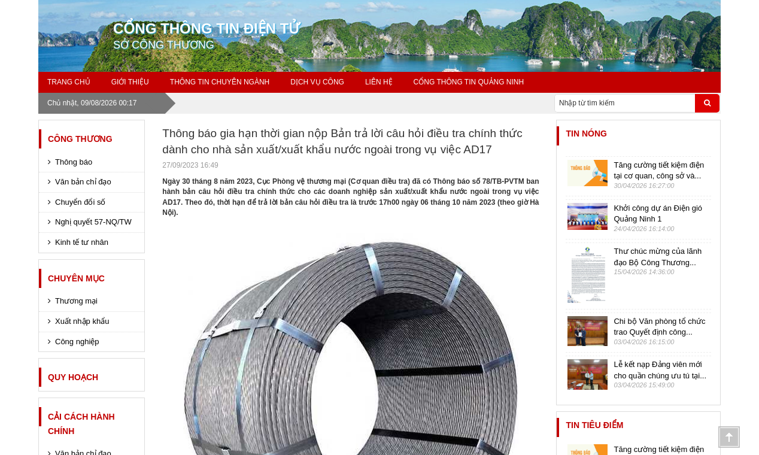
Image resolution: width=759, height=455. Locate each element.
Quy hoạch (73, 377)
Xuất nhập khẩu (82, 321)
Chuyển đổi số (80, 202)
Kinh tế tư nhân (81, 242)
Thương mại (76, 300)
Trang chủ (68, 82)
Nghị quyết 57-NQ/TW (93, 221)
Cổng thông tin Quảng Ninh (469, 82)
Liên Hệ (379, 82)
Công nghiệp (77, 341)
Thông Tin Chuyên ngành (219, 82)
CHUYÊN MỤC (76, 278)
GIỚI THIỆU (130, 82)
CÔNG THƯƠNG (80, 139)
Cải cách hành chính (81, 424)
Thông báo (73, 161)
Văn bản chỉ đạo (83, 181)
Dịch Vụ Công (317, 82)
